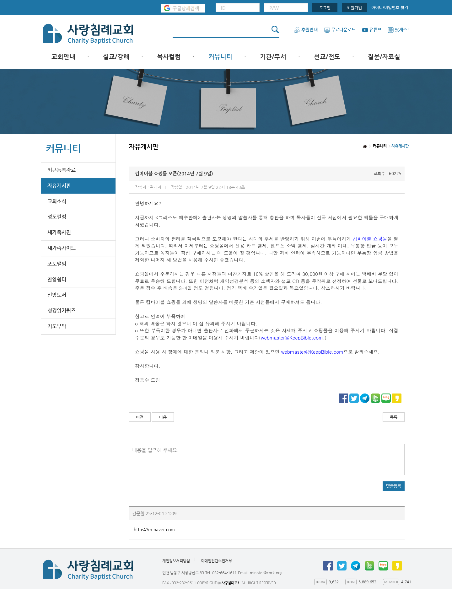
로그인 (325, 7)
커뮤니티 (220, 56)
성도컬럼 (56, 217)
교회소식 (56, 201)
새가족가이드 (61, 248)
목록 (393, 417)
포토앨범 (56, 264)
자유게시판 (59, 186)
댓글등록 (393, 486)
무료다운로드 (340, 29)
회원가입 (354, 7)
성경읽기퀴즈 (61, 310)
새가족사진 (59, 232)
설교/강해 (116, 56)
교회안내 (63, 56)
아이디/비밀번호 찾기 (389, 7)
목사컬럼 (169, 56)
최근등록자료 (61, 170)
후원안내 (306, 29)
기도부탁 (56, 326)
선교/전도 (327, 56)
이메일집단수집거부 (216, 561)
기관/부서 (273, 56)
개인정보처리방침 (176, 561)
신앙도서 (56, 295)
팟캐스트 (399, 29)
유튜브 (371, 29)
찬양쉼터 (56, 279)
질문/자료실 (384, 56)
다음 (163, 417)
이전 (139, 417)
